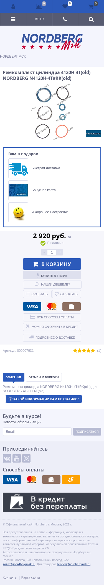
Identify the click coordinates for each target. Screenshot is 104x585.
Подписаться (86, 431)
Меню (39, 19)
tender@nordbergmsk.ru (73, 564)
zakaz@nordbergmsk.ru (19, 564)
